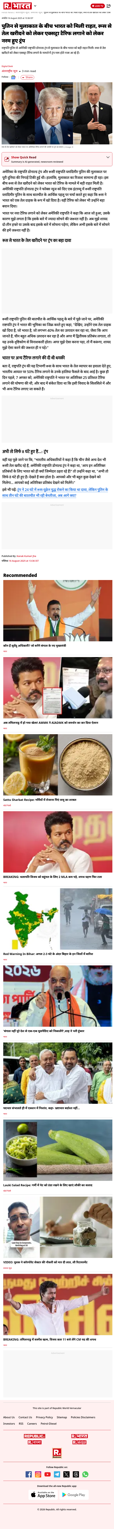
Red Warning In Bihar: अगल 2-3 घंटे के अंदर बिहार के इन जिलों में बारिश (48, 954)
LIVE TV (97, 5)
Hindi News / (8, 12)
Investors (9, 1423)
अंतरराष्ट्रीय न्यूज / (23, 12)
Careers (32, 1423)
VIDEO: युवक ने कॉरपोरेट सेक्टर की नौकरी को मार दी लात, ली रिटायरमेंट (45, 1262)
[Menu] (109, 6)
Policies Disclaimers (83, 1417)
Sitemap (62, 1417)
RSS (21, 1423)
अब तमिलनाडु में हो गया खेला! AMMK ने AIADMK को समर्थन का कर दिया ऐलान (50, 723)
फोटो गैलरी (7, 805)
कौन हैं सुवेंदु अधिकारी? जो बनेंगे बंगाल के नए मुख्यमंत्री (34, 646)
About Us (9, 1417)
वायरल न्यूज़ (7, 1268)
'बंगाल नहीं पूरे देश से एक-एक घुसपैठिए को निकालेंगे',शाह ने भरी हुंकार (43, 1031)
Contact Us (25, 1417)
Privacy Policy (44, 1417)
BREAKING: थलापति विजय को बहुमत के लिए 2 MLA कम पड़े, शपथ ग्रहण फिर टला (52, 877)
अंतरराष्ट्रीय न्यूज (9, 71)
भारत (5, 651)
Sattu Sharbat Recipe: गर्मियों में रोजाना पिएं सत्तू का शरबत (39, 800)
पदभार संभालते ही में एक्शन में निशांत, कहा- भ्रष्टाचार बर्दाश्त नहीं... (41, 1108)
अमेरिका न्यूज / (37, 12)
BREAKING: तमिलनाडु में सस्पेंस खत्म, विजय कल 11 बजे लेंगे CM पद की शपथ (49, 1339)
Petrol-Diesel (49, 1423)
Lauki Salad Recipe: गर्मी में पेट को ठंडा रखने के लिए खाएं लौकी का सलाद (47, 1185)
